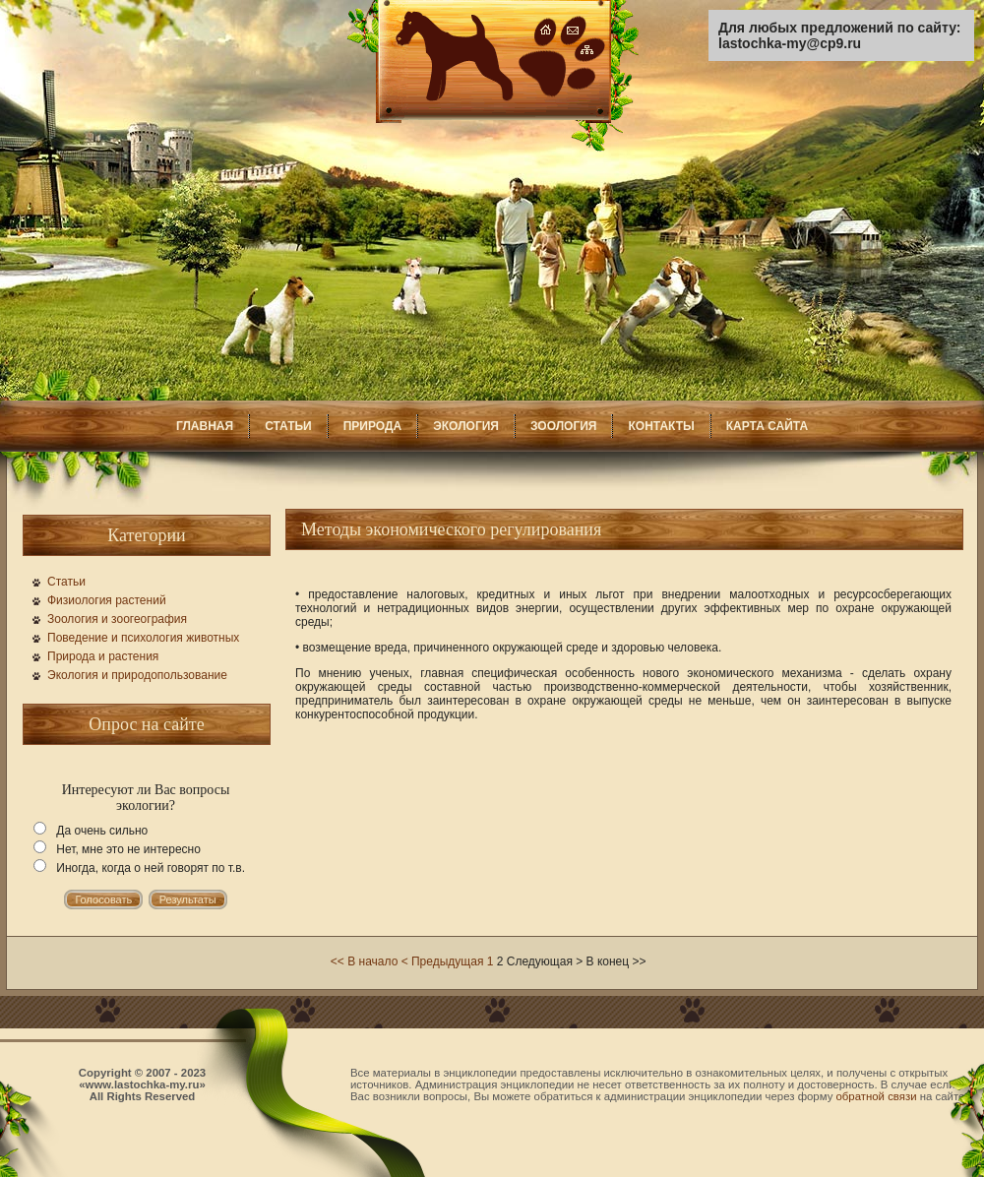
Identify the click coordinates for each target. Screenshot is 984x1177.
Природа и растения (102, 656)
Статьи (66, 581)
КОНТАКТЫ (661, 426)
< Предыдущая (442, 961)
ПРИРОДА (372, 426)
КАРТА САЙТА (767, 426)
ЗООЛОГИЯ (563, 426)
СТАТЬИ (288, 426)
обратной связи (876, 1096)
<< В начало (364, 961)
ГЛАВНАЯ (204, 426)
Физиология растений (106, 600)
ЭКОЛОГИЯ (466, 426)
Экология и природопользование (137, 675)
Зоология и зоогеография (117, 619)
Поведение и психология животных (143, 638)
